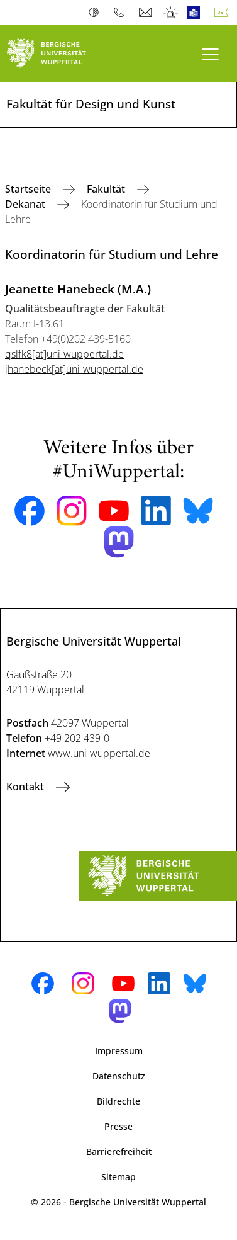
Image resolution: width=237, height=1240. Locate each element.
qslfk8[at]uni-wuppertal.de (64, 354)
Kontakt (26, 786)
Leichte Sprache (196, 12)
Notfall (171, 12)
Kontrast (96, 12)
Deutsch (224, 12)
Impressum (119, 1051)
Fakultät (107, 189)
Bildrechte (118, 1101)
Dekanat (26, 204)
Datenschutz (118, 1076)
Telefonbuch (122, 12)
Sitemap (118, 1177)
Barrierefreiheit (119, 1152)
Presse (118, 1126)
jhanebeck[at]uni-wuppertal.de (74, 369)
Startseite (29, 189)
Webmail (147, 12)
